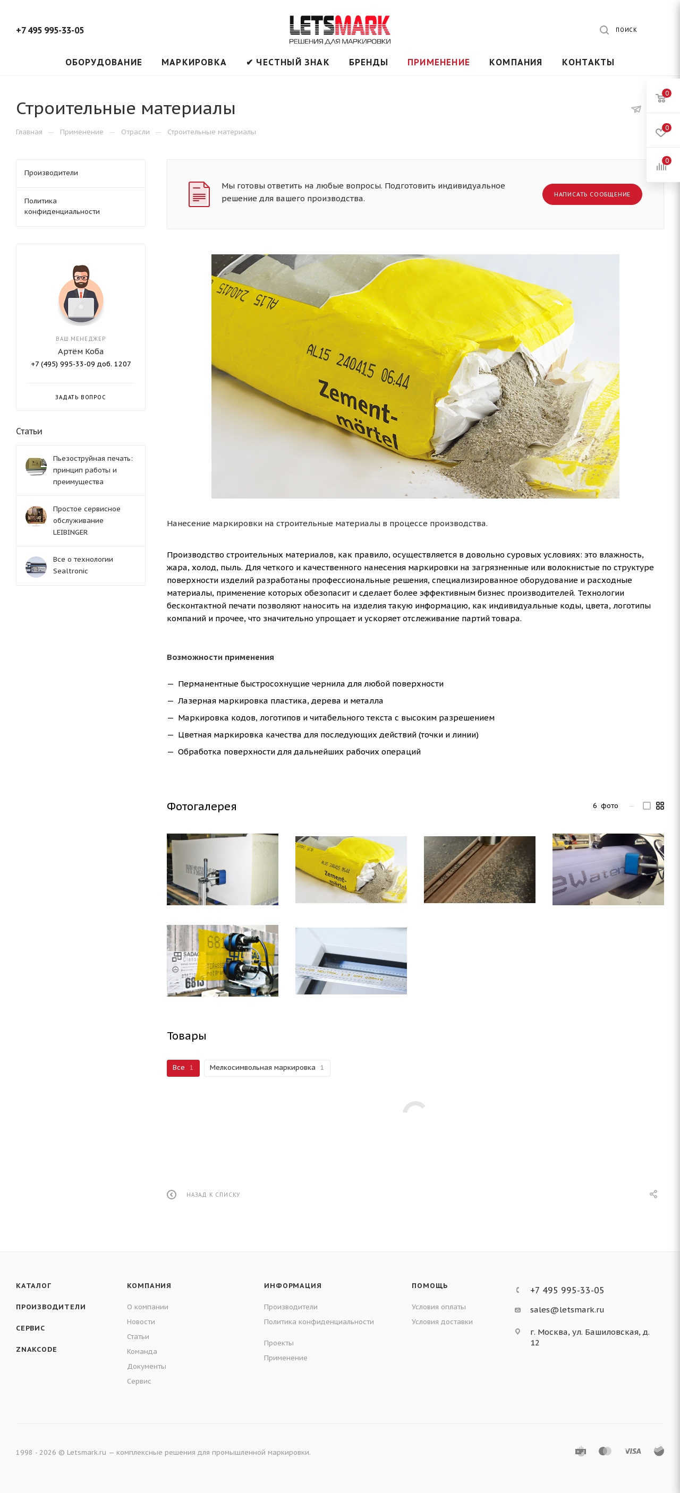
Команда (142, 1351)
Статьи (29, 431)
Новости (141, 1321)
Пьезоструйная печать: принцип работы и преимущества (93, 470)
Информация (292, 1285)
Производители (51, 1306)
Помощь (430, 1285)
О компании (147, 1306)
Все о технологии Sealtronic (83, 565)
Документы (146, 1366)
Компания (149, 1285)
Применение (286, 1357)
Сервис (30, 1328)
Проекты (279, 1343)
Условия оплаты (439, 1306)
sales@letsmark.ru (567, 1310)
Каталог (34, 1285)
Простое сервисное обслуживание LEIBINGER (87, 520)
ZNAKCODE (36, 1349)
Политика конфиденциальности (319, 1321)
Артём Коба (81, 351)
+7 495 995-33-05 (50, 30)
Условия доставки (442, 1321)
